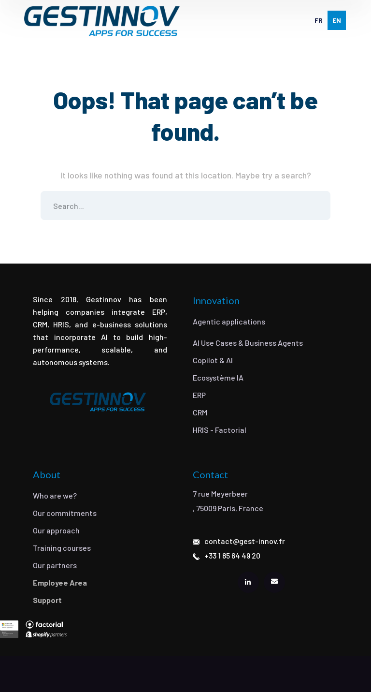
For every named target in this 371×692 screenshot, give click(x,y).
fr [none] (318, 20)
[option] (319, 20)
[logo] (102, 21)
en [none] (336, 20)
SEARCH (316, 205)
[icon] (248, 582)
